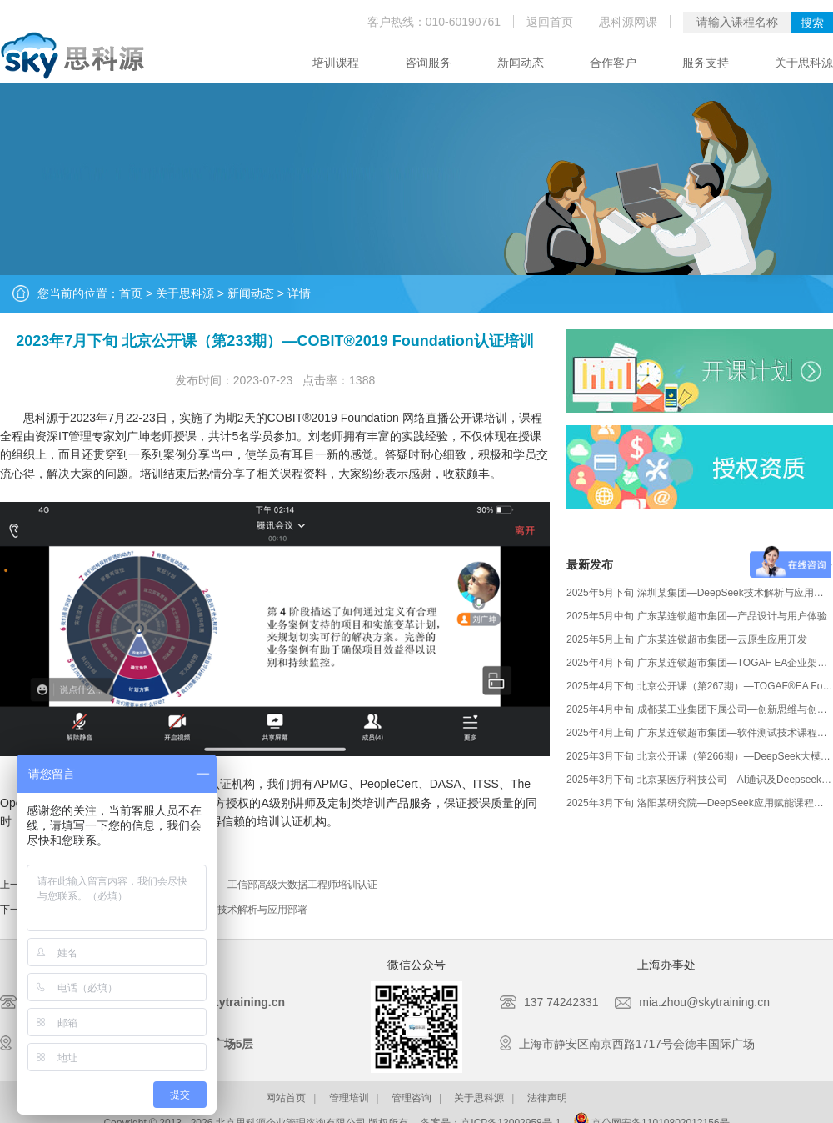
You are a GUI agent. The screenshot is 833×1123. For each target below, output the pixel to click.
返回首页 (549, 21)
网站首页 (286, 1098)
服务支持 (705, 62)
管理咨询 (411, 1098)
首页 (130, 293)
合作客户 (613, 62)
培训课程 (335, 62)
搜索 (812, 22)
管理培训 (349, 1098)
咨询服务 (428, 62)
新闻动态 (520, 62)
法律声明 (547, 1098)
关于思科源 (804, 62)
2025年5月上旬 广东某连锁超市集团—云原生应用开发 (686, 639)
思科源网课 (628, 21)
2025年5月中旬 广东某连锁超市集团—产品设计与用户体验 (696, 616)
